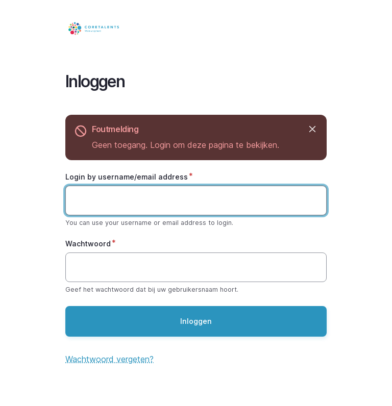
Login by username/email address (126, 176)
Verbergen (311, 129)
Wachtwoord (88, 243)
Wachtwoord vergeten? (109, 359)
